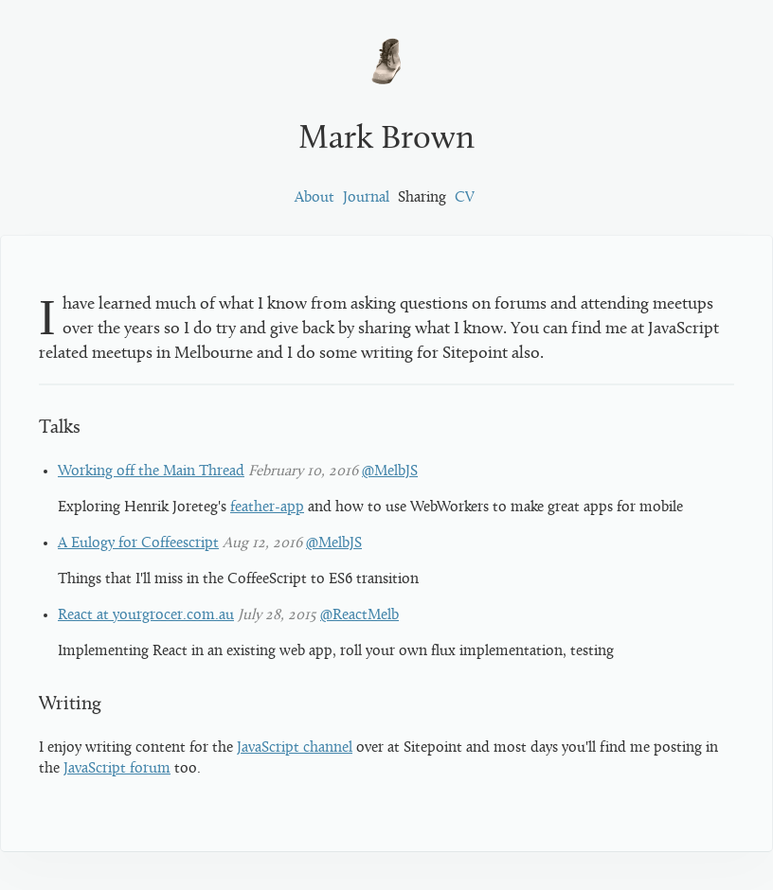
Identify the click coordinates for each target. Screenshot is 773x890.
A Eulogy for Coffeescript (138, 543)
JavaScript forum (117, 768)
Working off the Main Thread (151, 471)
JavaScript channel (294, 748)
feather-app (267, 507)
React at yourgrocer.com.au (146, 615)
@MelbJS (390, 471)
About (314, 197)
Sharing (422, 197)
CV (465, 197)
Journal (366, 197)
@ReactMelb (359, 615)
